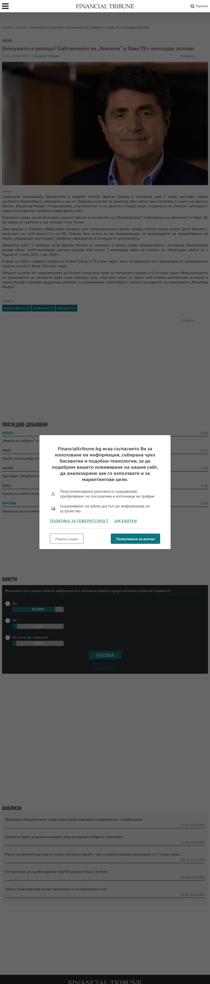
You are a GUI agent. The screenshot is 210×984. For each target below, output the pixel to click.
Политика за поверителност (79, 520)
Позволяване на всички (135, 539)
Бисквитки (125, 520)
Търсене (198, 6)
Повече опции (66, 539)
